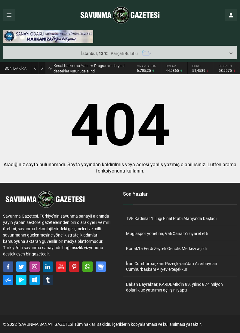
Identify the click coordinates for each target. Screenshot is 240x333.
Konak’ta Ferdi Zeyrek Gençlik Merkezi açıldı (166, 248)
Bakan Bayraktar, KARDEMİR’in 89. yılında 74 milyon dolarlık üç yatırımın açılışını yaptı (174, 287)
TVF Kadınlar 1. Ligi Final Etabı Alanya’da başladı (171, 218)
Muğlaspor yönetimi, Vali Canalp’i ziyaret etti (167, 233)
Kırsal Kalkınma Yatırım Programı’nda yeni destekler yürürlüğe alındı (89, 68)
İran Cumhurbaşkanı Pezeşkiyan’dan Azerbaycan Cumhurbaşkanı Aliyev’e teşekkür (171, 266)
